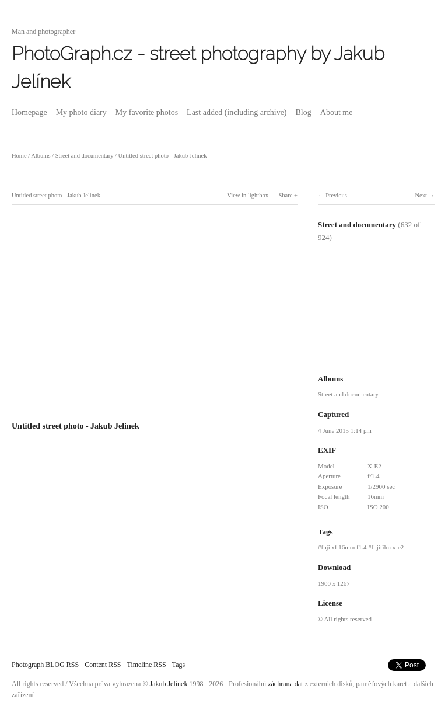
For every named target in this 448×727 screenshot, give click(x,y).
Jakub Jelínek (169, 684)
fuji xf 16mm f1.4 (343, 547)
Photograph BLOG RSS (45, 664)
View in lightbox (247, 195)
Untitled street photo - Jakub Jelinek (162, 155)
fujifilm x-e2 (388, 547)
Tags (178, 664)
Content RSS (103, 664)
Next (420, 195)
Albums (40, 155)
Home (19, 155)
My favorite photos (147, 112)
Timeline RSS (146, 664)
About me (336, 112)
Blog (304, 112)
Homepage (29, 112)
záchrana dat (285, 684)
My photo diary (81, 112)
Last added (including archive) (236, 112)
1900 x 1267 (334, 583)
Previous (336, 195)
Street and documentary (84, 155)
